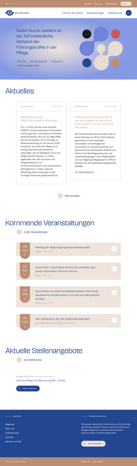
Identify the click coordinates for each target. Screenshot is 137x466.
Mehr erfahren (27, 400)
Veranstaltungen (95, 12)
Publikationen (111, 4)
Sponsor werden (13, 441)
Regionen (10, 424)
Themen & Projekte (72, 12)
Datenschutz (98, 462)
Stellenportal (115, 12)
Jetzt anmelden (92, 443)
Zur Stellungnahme (84, 177)
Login (126, 4)
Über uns (98, 4)
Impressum (85, 462)
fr (10, 4)
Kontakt (88, 4)
